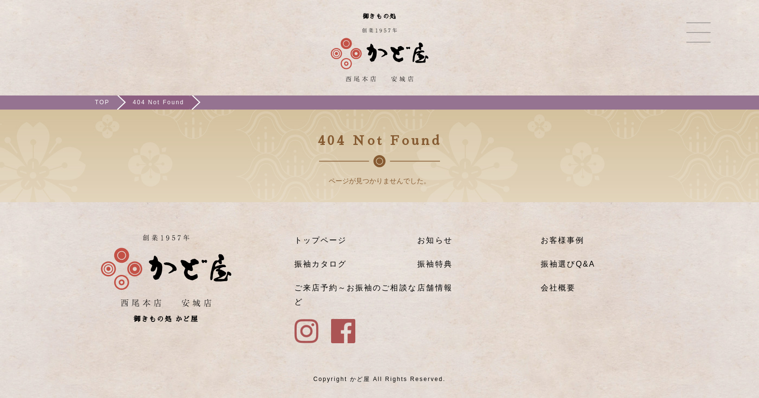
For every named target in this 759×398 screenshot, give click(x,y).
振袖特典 (434, 264)
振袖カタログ (320, 264)
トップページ (320, 240)
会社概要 (558, 288)
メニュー (698, 32)
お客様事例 (562, 240)
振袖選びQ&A (568, 264)
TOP (102, 102)
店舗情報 (434, 288)
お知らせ (434, 240)
